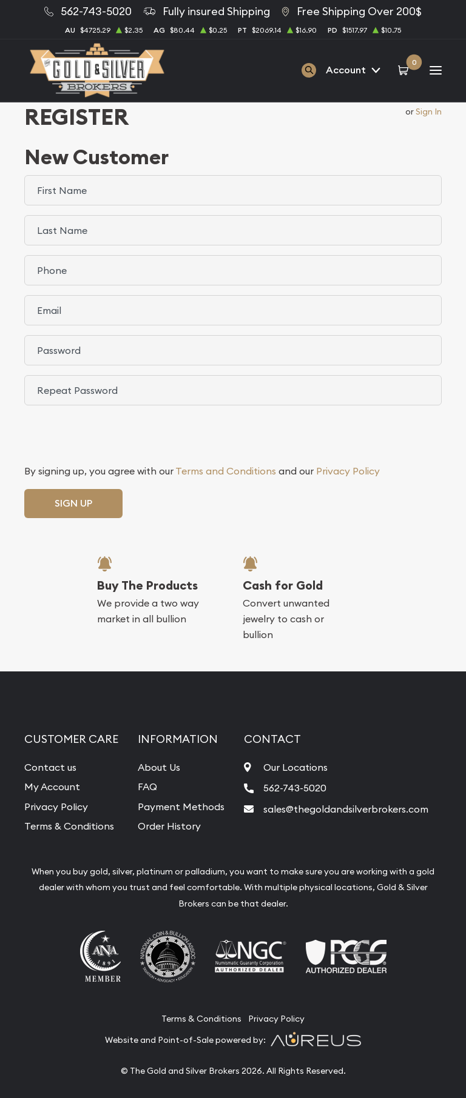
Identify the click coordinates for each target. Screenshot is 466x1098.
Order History (169, 826)
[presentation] (116, 438)
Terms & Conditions (69, 826)
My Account (52, 786)
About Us (159, 767)
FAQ (147, 786)
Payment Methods (181, 806)
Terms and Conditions (225, 471)
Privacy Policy (348, 471)
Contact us (50, 767)
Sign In (429, 111)
